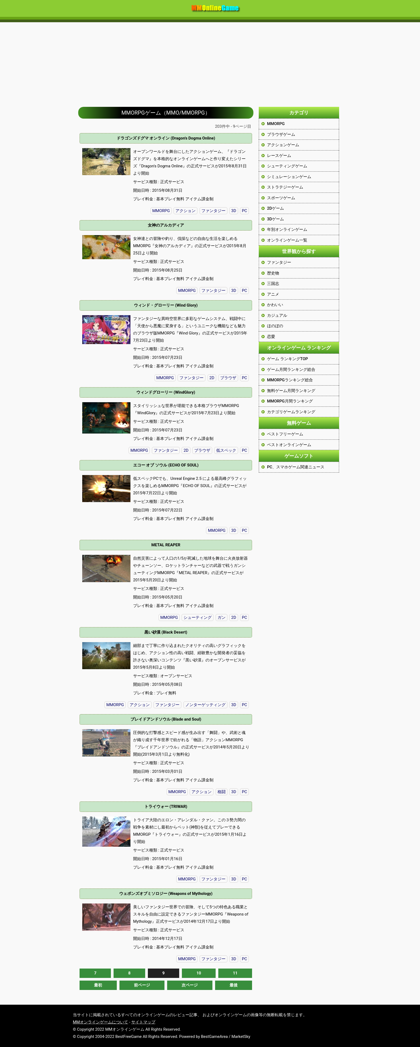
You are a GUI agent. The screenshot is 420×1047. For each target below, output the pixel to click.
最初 (98, 985)
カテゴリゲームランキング (291, 411)
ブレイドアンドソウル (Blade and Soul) (165, 719)
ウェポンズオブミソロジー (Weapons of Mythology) (166, 893)
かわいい (275, 304)
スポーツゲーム (281, 197)
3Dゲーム (275, 219)
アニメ (273, 294)
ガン (222, 617)
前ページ (142, 985)
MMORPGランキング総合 (290, 380)
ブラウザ (228, 377)
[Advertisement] (210, 61)
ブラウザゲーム (281, 134)
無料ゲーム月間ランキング (291, 390)
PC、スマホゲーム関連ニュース (295, 467)
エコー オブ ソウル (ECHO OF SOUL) (166, 465)
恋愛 (271, 336)
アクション (185, 210)
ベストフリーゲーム (285, 434)
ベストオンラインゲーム (289, 444)
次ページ (190, 985)
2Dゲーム (275, 208)
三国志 (273, 283)
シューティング (197, 617)
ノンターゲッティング (205, 704)
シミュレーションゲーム (289, 176)
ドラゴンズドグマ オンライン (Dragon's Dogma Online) (166, 138)
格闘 (222, 791)
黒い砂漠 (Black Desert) (165, 632)
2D (211, 377)
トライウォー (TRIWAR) (165, 806)
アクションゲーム (283, 144)
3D (233, 210)
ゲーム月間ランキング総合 (291, 369)
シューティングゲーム (287, 166)
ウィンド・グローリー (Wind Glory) (166, 305)
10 (198, 973)
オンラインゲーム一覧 (287, 240)
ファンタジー (213, 210)
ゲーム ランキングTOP (287, 358)
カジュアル (277, 315)
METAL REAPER (165, 545)
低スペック (226, 450)
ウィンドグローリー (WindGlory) (165, 392)
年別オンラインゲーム (287, 229)
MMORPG (161, 210)
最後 (234, 985)
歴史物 (273, 273)
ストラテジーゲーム (285, 187)
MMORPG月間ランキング (290, 401)
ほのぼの (275, 325)
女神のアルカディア (166, 225)
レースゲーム (279, 155)
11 (235, 973)
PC (244, 210)
